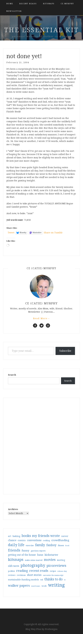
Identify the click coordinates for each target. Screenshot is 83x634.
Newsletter (14, 11)
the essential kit (41, 30)
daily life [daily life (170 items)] (16, 545)
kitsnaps (48, 4)
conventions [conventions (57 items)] (34, 540)
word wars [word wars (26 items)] (35, 586)
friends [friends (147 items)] (14, 550)
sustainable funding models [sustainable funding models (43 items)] (23, 579)
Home (9, 4)
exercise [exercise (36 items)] (30, 545)
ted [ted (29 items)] (41, 580)
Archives (13, 509)
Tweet (11, 232)
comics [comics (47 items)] (22, 540)
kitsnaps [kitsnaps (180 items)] (15, 559)
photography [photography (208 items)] (33, 565)
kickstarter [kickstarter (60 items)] (51, 554)
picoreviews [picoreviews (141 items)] (56, 566)
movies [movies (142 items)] (50, 560)
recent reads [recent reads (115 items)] (38, 571)
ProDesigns (51, 629)
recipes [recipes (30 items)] (53, 571)
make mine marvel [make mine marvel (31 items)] (33, 560)
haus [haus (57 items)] (40, 554)
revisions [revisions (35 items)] (21, 575)
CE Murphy (67, 4)
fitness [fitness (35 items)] (61, 545)
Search (12, 375)
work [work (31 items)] (44, 586)
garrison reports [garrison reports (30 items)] (38, 551)
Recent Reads (28, 4)
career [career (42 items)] (64, 536)
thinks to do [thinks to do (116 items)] (53, 579)
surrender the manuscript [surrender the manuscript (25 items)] (53, 575)
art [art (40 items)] (9, 536)
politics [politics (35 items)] (11, 571)
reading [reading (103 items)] (22, 571)
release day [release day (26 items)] (62, 571)
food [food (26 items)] (67, 546)
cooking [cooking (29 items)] (46, 540)
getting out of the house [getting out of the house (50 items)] (22, 554)
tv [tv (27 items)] (65, 580)
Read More (41, 318)
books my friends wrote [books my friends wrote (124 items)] (41, 536)
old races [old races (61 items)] (13, 565)
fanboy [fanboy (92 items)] (51, 545)
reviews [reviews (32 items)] (11, 575)
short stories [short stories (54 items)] (34, 575)
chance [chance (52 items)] (12, 540)
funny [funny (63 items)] (25, 550)
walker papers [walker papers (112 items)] (19, 585)
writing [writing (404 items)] (56, 585)
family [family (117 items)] (40, 545)
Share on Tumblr (53, 232)
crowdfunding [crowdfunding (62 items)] (60, 540)
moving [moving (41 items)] (61, 560)
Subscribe (65, 350)
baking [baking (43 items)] (16, 536)
